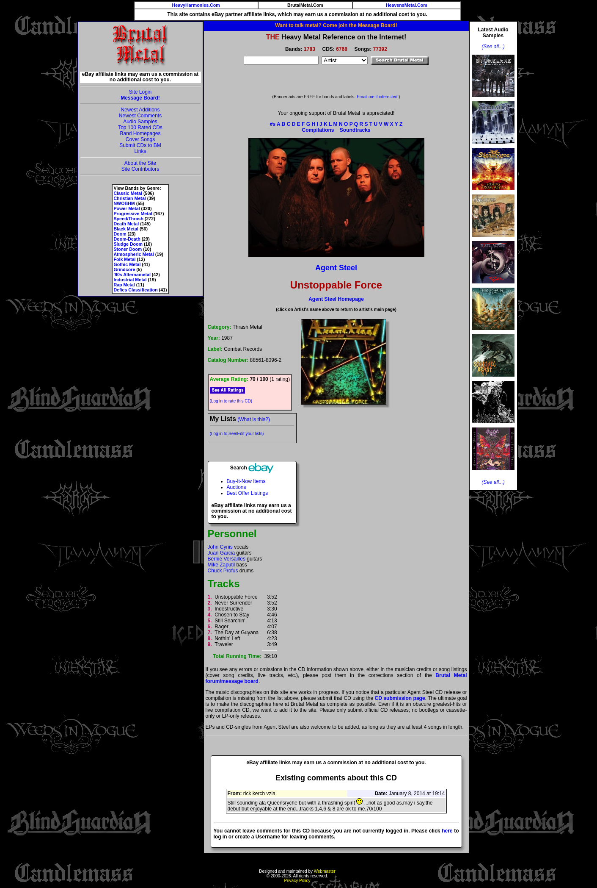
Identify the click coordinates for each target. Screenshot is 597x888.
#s (272, 124)
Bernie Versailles (226, 559)
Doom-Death (126, 238)
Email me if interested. (378, 96)
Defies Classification (135, 289)
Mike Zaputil (221, 565)
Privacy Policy (297, 880)
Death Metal (126, 223)
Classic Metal (127, 193)
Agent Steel (336, 268)
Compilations (318, 130)
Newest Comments (140, 116)
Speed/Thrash (128, 218)
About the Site (140, 163)
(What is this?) (253, 419)
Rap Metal (124, 284)
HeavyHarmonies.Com (196, 5)
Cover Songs (140, 139)
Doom (119, 233)
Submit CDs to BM (140, 145)
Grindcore (124, 269)
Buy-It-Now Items (246, 481)
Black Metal (125, 228)
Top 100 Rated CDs (140, 127)
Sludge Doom (128, 244)
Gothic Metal (126, 264)
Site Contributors (140, 169)
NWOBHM (124, 203)
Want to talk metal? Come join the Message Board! (336, 25)
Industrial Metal (129, 279)
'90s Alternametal (131, 274)
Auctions (236, 487)
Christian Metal (129, 198)
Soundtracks (355, 130)
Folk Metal (124, 259)
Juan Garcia (221, 553)
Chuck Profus (223, 571)
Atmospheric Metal (133, 254)
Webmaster (325, 871)
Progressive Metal (132, 213)
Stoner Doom (127, 249)
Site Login (140, 92)
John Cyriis (220, 547)
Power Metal (126, 208)
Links (140, 151)
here (447, 831)
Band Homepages (140, 133)
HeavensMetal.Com (406, 5)
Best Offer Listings (247, 493)
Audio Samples (140, 122)
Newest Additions (140, 110)
